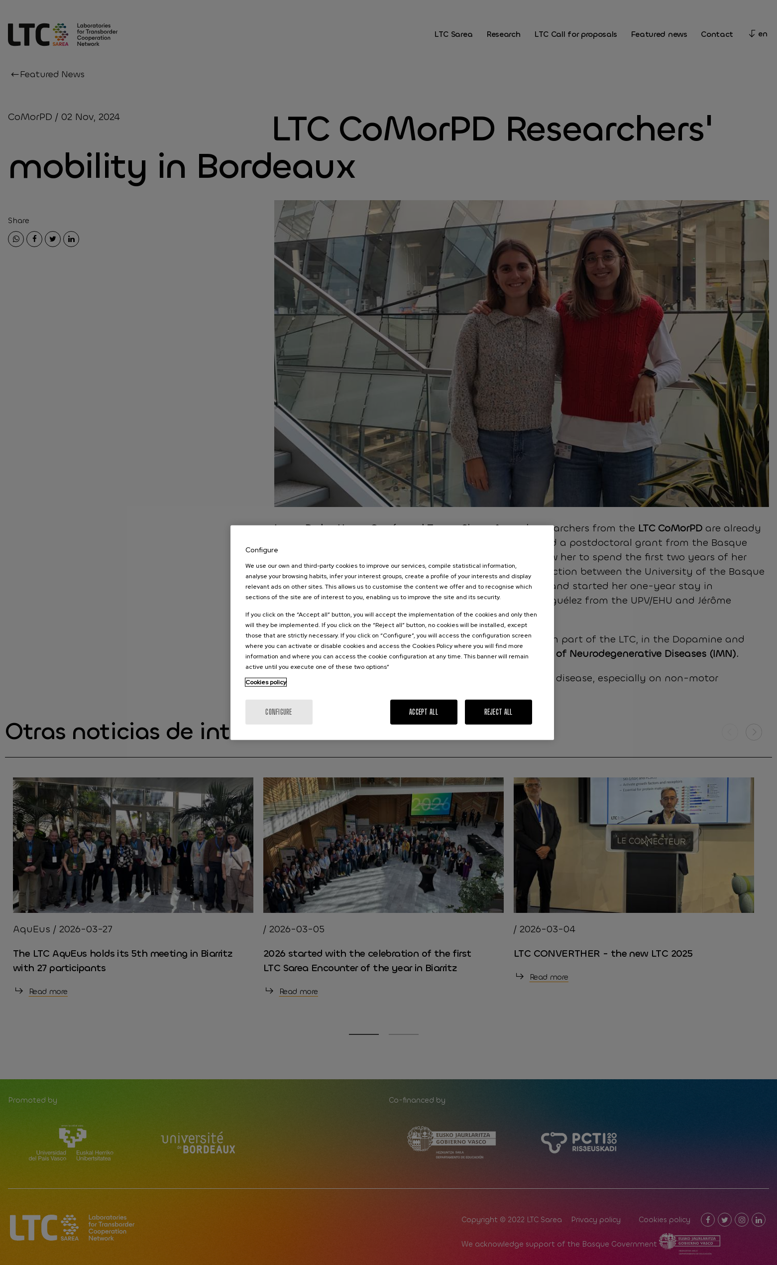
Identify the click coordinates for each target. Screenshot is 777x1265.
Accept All (423, 711)
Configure (278, 711)
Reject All (498, 711)
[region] (392, 632)
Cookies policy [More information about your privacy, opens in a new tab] (265, 682)
